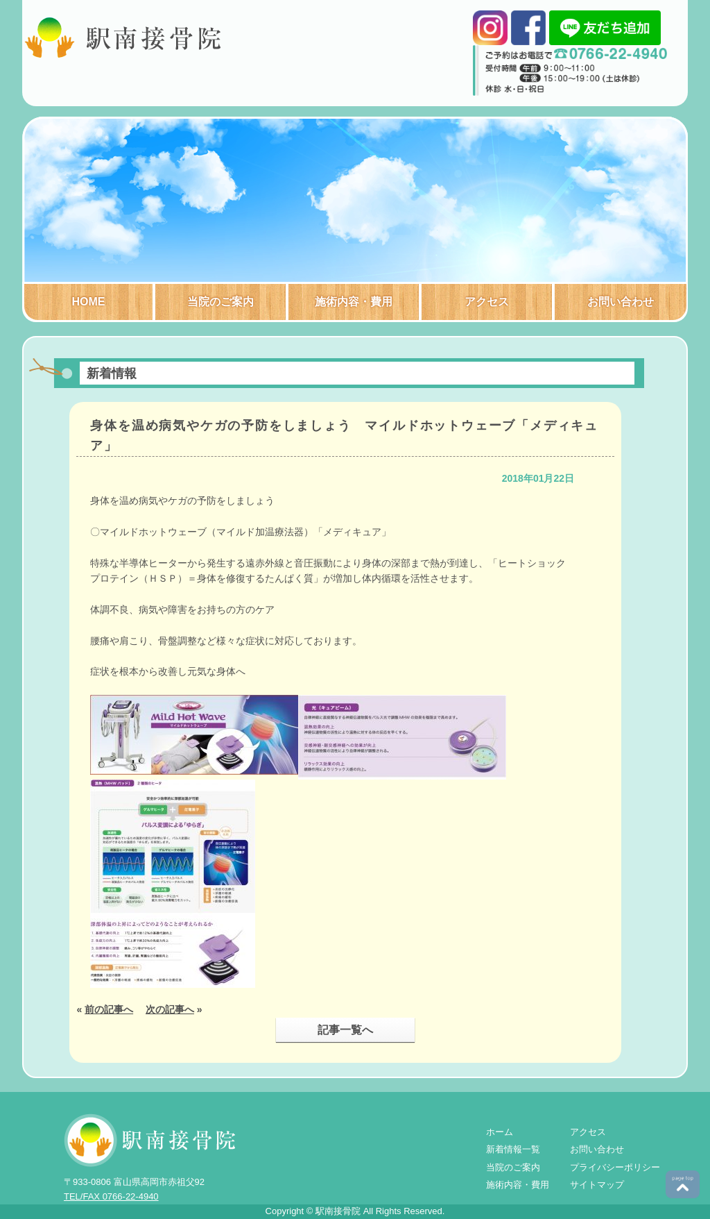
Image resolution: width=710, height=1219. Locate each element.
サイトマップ (597, 1184)
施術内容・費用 (353, 302)
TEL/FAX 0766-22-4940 (111, 1196)
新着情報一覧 (513, 1149)
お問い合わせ (620, 302)
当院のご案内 (220, 302)
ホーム (499, 1132)
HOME (88, 302)
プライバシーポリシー (615, 1167)
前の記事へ (109, 1009)
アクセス (487, 302)
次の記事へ (170, 1009)
